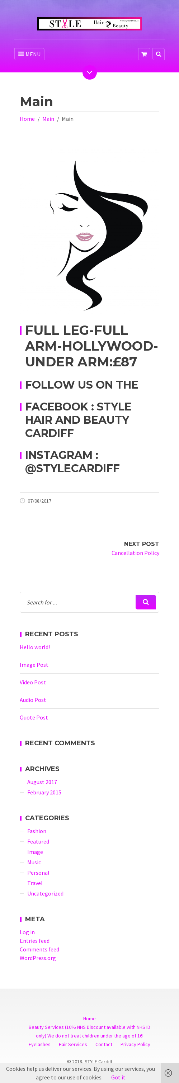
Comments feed (39, 949)
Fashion (36, 831)
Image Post (34, 664)
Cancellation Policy (135, 552)
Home (27, 118)
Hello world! (35, 647)
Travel (35, 883)
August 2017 (42, 781)
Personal (38, 872)
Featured (38, 841)
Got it (118, 1077)
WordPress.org (38, 957)
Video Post (33, 682)
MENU (29, 54)
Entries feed (35, 940)
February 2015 (44, 792)
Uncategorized (45, 893)
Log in (27, 932)
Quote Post (34, 717)
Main (48, 118)
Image (35, 851)
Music (34, 862)
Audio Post (33, 699)
